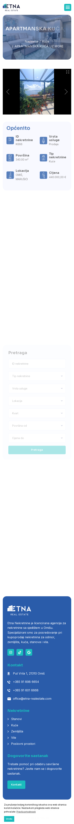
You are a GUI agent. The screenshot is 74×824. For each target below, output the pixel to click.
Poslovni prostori (23, 744)
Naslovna (31, 42)
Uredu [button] (9, 819)
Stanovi (16, 719)
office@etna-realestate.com (32, 698)
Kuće (45, 42)
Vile (13, 737)
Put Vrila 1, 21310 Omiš (29, 673)
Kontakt (16, 784)
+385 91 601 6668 (25, 690)
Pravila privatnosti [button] (26, 811)
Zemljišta (17, 731)
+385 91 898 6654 (26, 682)
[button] (67, 7)
